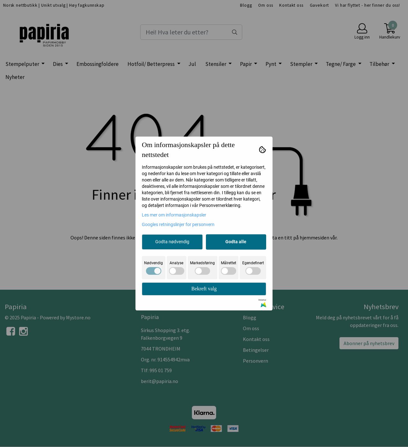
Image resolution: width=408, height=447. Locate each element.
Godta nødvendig (172, 241)
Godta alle (235, 241)
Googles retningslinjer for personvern (178, 224)
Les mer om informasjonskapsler (174, 214)
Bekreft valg (204, 288)
